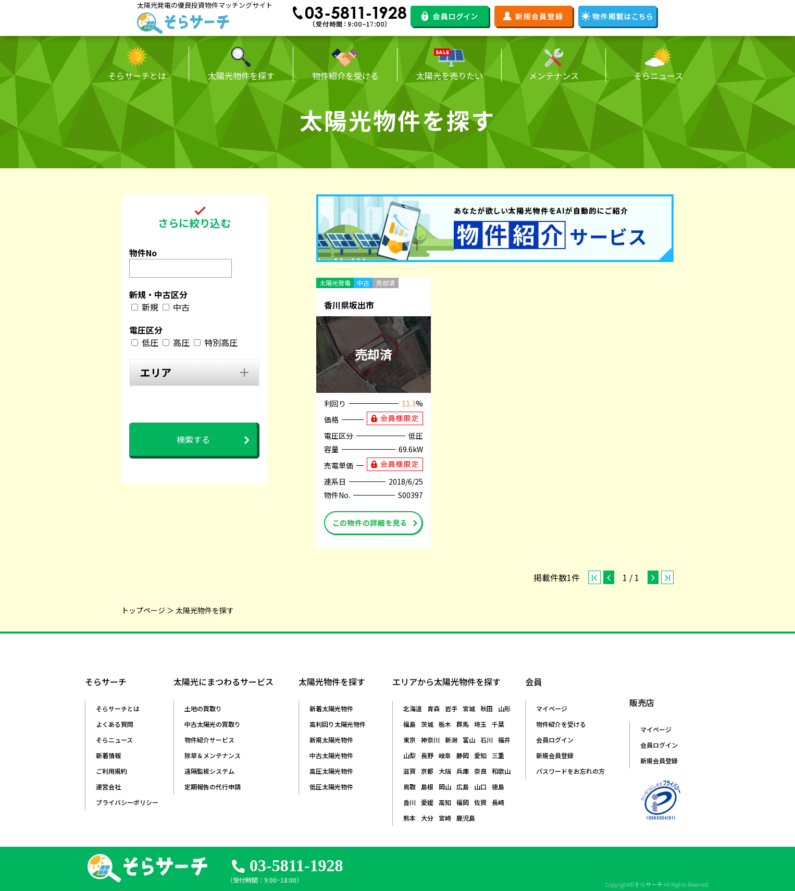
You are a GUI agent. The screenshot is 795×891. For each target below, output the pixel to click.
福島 (409, 724)
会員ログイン (555, 739)
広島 (462, 786)
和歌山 (501, 770)
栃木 (445, 724)
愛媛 (427, 802)
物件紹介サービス (209, 739)
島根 (427, 786)
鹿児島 (465, 817)
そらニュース (114, 739)
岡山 (445, 786)
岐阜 (445, 755)
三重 (498, 755)
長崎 (498, 802)
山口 (480, 786)
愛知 (480, 755)
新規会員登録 (555, 755)
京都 (427, 770)
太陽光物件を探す (205, 610)
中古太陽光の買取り (212, 724)
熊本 (409, 817)
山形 (504, 708)
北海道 (412, 708)
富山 (469, 739)
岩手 (451, 708)
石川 (486, 739)
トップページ (143, 610)
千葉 (498, 724)
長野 (427, 755)
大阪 (445, 770)
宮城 (469, 708)
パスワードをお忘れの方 (570, 770)
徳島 (498, 786)
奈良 (480, 770)
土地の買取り (203, 708)
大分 (427, 817)
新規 (150, 307)
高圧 (181, 342)
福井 (504, 739)
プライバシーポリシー (127, 802)
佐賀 (480, 802)
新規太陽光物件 (331, 739)
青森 (433, 708)
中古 (181, 307)
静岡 (462, 755)
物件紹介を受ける (561, 724)
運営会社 (108, 786)
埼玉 (480, 724)
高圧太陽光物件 (331, 770)
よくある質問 (114, 724)
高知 (445, 802)
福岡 (462, 802)
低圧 (150, 342)
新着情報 (108, 755)
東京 (409, 739)
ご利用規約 (111, 770)
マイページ (551, 708)
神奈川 (430, 739)
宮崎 (445, 817)
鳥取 (409, 786)
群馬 (462, 724)
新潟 (451, 739)
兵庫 (462, 770)
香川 (409, 802)
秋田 (486, 708)
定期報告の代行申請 (212, 786)
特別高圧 (221, 342)
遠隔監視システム (209, 770)
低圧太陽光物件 (331, 786)
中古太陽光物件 (331, 755)
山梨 (409, 755)
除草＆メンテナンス (212, 755)
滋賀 (409, 770)
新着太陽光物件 (331, 708)
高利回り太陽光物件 (337, 724)
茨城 (427, 724)
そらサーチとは (118, 708)
